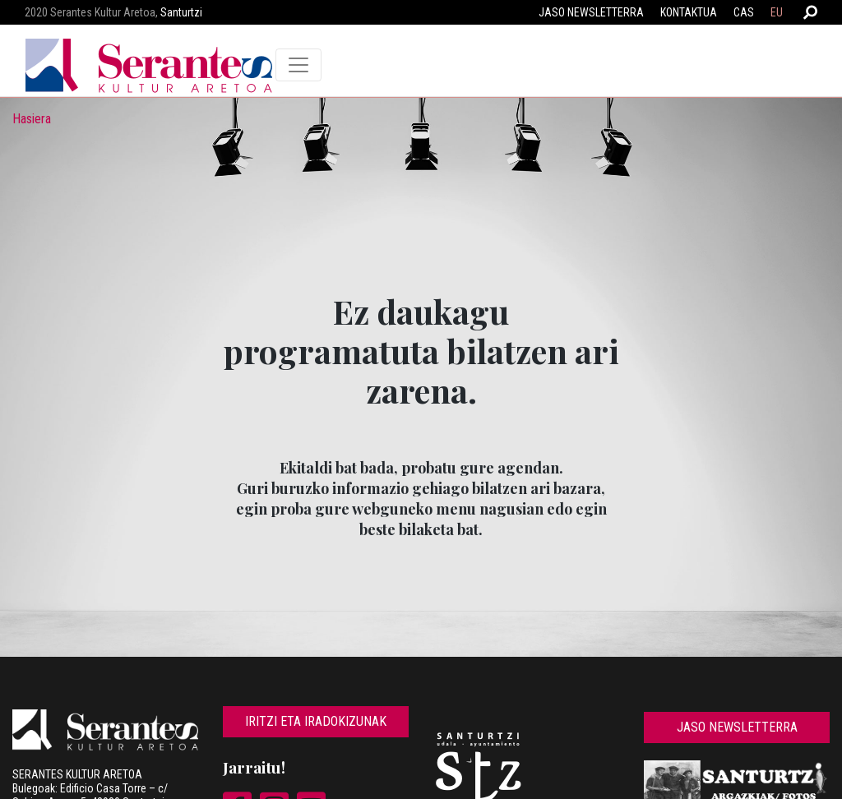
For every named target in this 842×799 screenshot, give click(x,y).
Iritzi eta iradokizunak (315, 721)
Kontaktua (688, 12)
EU (776, 12)
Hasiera (31, 119)
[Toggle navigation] (298, 64)
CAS (743, 12)
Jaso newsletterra (591, 12)
